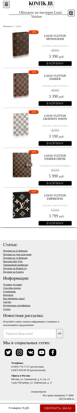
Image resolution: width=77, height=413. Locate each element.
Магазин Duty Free (13, 261)
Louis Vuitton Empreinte (55, 197)
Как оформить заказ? (14, 298)
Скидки (7, 302)
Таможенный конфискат (15, 264)
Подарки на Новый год (15, 268)
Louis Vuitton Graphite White (55, 117)
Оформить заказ (57, 408)
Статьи (6, 309)
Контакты (8, 295)
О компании (9, 291)
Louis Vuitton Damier (55, 77)
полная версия (38, 391)
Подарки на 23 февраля (15, 250)
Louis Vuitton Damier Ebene (55, 157)
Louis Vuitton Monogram (55, 37)
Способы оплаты (12, 288)
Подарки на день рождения (17, 254)
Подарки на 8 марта (13, 271)
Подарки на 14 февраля (15, 257)
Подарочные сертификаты (16, 305)
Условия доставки (12, 284)
